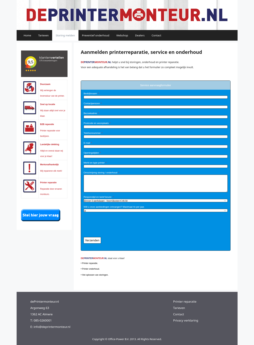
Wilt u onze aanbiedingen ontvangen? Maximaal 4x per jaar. (114, 207)
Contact (156, 35)
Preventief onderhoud (95, 35)
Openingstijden (91, 152)
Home (27, 35)
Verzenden (92, 240)
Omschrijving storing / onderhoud (100, 172)
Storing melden (65, 35)
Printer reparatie (185, 301)
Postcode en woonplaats (96, 123)
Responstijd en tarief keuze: (98, 197)
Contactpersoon (92, 103)
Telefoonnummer (92, 133)
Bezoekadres (90, 113)
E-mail (87, 143)
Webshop (122, 35)
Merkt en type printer (94, 162)
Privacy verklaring (185, 320)
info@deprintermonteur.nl (52, 327)
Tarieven (43, 35)
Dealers (140, 35)
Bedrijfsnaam (90, 93)
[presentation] (110, 227)
